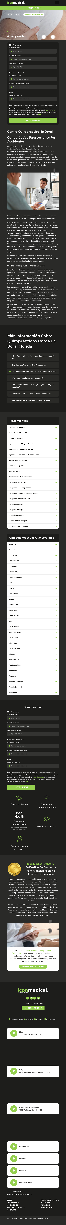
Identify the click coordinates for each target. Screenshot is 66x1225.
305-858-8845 (50, 110)
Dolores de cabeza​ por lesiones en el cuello (31, 394)
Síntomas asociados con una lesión (28, 378)
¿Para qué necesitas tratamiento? (19, 83)
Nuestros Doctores (16, 1211)
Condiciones (12, 1208)
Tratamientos (13, 1206)
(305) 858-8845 (34, 1011)
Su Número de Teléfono (16, 63)
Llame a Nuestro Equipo (33, 970)
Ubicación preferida (15, 75)
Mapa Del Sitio (47, 1211)
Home (10, 14)
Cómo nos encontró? (15, 95)
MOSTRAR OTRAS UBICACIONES (18, 1198)
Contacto (11, 1213)
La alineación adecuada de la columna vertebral (34, 371)
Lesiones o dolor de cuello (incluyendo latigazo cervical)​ (33, 386)
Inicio (9, 1203)
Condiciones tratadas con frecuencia (29, 365)
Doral (17, 14)
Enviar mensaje (33, 120)
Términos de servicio (50, 1203)
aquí (39, 114)
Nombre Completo (14, 47)
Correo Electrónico (15, 55)
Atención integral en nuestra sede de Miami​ (31, 400)
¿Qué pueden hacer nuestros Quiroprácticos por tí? (34, 357)
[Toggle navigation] (57, 3)
